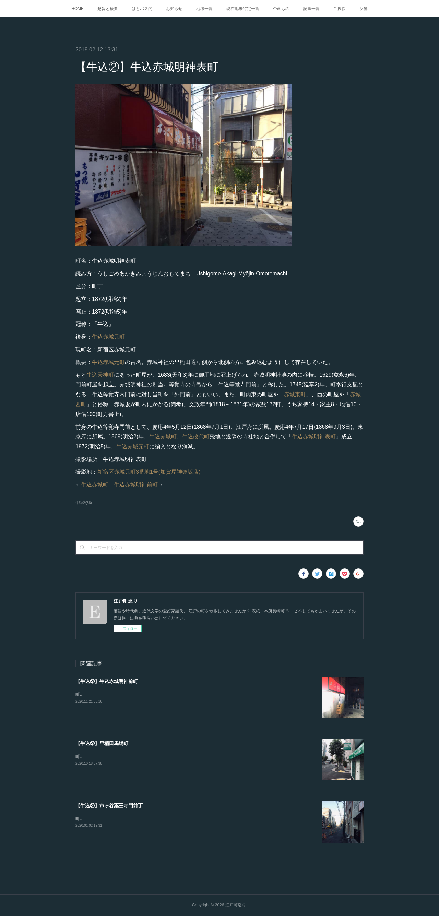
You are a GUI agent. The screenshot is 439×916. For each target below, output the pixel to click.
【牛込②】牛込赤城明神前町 (106, 681)
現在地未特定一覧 (242, 8)
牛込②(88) (83, 503)
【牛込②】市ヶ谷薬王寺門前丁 (109, 805)
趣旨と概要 (107, 8)
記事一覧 (311, 8)
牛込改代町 (196, 436)
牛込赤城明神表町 (314, 436)
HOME (77, 8)
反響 (363, 8)
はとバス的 (142, 8)
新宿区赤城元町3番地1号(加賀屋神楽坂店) (148, 472)
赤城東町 (295, 394)
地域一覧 (204, 8)
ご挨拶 (339, 8)
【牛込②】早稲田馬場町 (101, 743)
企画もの (281, 8)
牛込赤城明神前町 (136, 485)
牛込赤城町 (163, 436)
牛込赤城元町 (108, 337)
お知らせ (174, 8)
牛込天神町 (100, 375)
